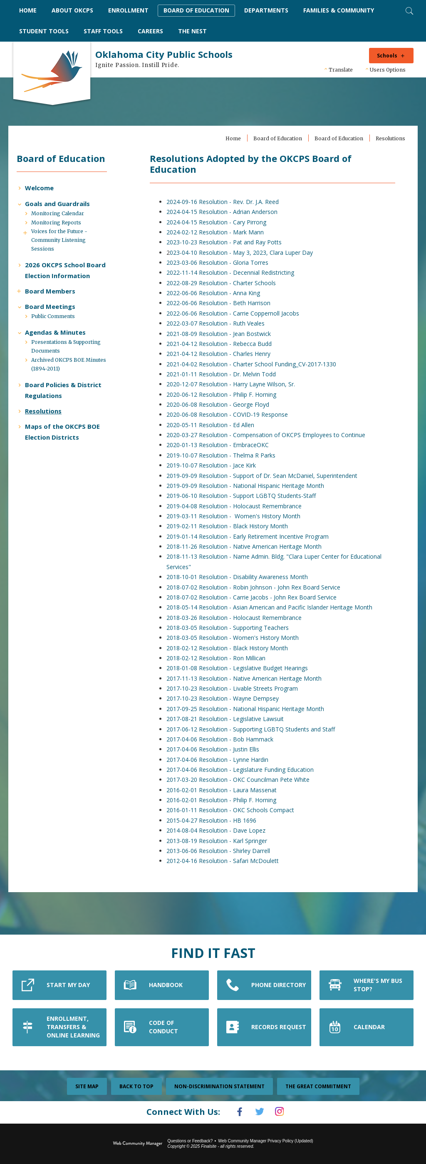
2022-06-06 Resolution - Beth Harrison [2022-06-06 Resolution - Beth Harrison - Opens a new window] (221, 303)
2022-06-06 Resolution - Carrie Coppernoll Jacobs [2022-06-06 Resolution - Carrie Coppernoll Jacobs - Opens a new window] (235, 313)
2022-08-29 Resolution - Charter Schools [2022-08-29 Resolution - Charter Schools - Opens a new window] (223, 283)
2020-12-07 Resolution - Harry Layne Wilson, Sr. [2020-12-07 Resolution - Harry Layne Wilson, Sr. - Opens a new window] (233, 384)
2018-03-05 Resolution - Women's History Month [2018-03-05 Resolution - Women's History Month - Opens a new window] (235, 638)
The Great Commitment (318, 1086)
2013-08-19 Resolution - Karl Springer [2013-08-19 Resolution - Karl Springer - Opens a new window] (219, 841)
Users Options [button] (388, 70)
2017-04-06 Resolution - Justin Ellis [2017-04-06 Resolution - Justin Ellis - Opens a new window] (215, 750)
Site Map (87, 1086)
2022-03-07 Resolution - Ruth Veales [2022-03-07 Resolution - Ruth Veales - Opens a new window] (218, 324)
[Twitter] (259, 1112)
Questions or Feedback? (190, 1140)
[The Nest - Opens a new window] (192, 31)
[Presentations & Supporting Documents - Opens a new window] (72, 369)
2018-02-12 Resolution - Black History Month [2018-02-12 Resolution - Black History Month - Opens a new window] (229, 648)
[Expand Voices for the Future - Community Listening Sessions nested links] (31, 243)
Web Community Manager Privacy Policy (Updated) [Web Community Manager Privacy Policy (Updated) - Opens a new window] (265, 1140)
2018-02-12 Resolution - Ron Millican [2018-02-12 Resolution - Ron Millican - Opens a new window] (218, 658)
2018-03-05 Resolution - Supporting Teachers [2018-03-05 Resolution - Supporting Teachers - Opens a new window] (230, 628)
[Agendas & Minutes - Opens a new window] (59, 354)
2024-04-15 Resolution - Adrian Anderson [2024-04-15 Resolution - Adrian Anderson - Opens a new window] (224, 212)
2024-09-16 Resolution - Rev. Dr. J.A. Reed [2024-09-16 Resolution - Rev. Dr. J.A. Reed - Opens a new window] (225, 202)
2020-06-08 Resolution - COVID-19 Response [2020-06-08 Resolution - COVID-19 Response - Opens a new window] (229, 415)
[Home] (27, 11)
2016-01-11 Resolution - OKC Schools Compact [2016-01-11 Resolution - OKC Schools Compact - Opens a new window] (233, 810)
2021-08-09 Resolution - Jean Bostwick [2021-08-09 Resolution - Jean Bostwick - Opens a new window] (221, 334)
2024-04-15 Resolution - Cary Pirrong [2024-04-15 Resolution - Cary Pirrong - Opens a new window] (219, 222)
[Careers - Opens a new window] (150, 31)
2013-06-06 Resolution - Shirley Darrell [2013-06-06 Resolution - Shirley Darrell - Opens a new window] (220, 851)
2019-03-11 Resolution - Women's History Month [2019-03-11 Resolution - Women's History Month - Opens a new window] (236, 516)
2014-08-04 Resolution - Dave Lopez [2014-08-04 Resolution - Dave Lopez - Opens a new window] (218, 831)
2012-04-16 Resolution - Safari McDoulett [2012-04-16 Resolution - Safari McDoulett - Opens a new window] (225, 861)
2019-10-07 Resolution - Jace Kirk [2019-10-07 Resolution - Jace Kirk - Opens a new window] (213, 466)
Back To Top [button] (136, 1086)
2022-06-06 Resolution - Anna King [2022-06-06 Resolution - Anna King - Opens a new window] (216, 293)
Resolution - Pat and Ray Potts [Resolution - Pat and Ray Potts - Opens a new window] (242, 242)
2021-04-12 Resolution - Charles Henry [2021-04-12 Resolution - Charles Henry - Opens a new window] (221, 354)
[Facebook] (235, 1112)
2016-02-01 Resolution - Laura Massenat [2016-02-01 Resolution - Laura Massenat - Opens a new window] (224, 790)
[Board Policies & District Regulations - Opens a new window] (69, 412)
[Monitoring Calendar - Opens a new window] (61, 225)
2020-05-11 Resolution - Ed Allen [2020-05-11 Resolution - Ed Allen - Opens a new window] (213, 425)
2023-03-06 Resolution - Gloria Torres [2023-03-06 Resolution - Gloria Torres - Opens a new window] (220, 263)
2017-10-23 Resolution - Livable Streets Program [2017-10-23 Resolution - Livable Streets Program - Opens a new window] (234, 689)
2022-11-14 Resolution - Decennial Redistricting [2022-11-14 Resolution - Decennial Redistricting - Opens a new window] (233, 273)
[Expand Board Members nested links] (25, 312)
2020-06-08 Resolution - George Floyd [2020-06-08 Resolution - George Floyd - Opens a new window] (220, 405)
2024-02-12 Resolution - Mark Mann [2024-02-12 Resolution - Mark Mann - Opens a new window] (217, 232)
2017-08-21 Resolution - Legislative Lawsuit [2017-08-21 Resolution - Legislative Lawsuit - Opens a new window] (227, 719)
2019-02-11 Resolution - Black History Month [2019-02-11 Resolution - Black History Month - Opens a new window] (229, 526)
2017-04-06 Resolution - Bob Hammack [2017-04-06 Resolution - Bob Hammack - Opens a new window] (222, 739)
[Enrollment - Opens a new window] (128, 11)
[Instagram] (283, 1112)
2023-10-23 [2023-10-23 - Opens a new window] (185, 242)
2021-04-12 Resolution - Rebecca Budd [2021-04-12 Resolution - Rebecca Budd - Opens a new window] (221, 344)
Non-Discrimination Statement (219, 1086)
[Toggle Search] (408, 10)
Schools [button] (387, 55)
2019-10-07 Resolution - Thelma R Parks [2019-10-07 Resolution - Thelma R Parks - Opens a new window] (223, 455)
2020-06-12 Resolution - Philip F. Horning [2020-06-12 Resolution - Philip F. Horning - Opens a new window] (224, 394)
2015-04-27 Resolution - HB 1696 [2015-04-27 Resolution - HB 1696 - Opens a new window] (214, 820)
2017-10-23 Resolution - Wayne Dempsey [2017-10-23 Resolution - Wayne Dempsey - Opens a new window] (225, 699)
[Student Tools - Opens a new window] (43, 31)
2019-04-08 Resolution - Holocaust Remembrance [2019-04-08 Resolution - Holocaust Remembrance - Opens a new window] (236, 506)
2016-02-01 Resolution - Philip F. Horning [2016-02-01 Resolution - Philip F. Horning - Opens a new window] (224, 800)
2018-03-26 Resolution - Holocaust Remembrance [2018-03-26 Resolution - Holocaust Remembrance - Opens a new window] (236, 618)
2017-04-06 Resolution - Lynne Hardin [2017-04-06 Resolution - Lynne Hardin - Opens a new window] (220, 760)
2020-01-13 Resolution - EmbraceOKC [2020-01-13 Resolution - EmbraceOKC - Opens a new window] (220, 445)
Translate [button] (341, 70)
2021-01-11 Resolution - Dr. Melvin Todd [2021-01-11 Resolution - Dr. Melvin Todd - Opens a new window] (223, 374)
